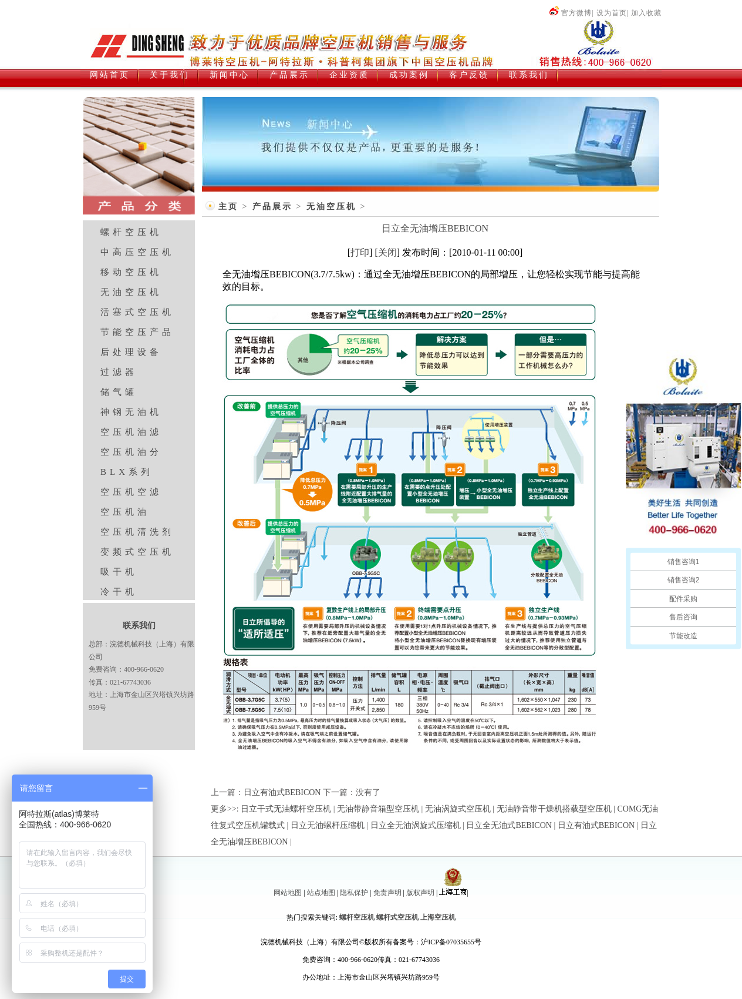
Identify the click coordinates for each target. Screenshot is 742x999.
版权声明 (420, 893)
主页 (228, 206)
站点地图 (321, 893)
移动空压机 (131, 272)
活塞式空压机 (137, 312)
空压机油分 (131, 452)
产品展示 (272, 206)
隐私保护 (354, 893)
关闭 (387, 252)
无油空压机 (131, 292)
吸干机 (118, 571)
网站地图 (288, 893)
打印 (359, 252)
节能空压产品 (137, 332)
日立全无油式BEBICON (508, 825)
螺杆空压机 (131, 232)
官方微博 (570, 13)
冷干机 (118, 591)
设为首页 (611, 13)
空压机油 (125, 512)
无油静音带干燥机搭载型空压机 (554, 808)
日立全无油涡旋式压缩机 (415, 825)
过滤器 (118, 372)
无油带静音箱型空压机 (378, 808)
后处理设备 (131, 352)
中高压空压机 (137, 252)
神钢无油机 (131, 412)
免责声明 (387, 893)
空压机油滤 (131, 432)
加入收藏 (646, 13)
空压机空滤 (131, 492)
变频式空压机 (137, 552)
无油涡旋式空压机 (458, 808)
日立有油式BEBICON (282, 792)
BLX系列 (126, 472)
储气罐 (118, 392)
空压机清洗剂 (137, 532)
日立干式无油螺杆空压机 (286, 808)
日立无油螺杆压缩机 (328, 825)
